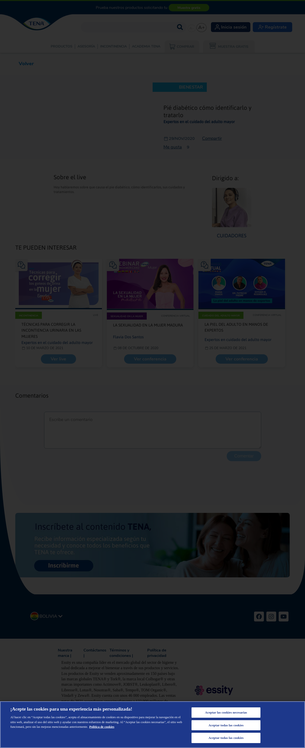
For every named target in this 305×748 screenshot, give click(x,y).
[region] (152, 724)
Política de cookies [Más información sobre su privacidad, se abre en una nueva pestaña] (101, 727)
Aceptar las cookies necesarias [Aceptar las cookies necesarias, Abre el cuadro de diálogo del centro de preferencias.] (226, 712)
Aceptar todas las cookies (226, 725)
